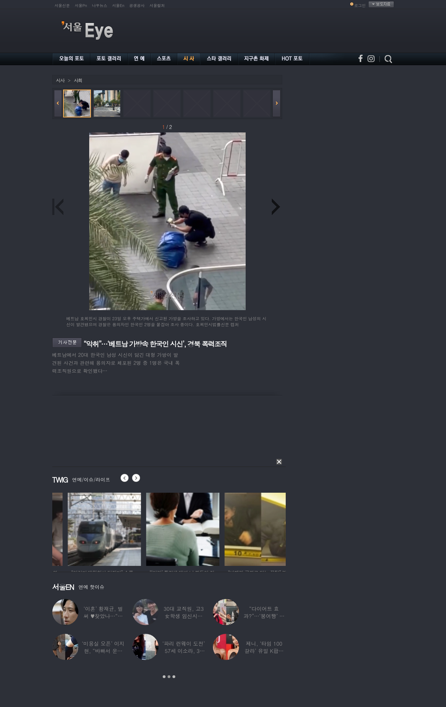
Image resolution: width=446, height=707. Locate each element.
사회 (78, 80)
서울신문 (62, 5)
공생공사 (137, 5)
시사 (60, 80)
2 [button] (169, 676)
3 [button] (173, 676)
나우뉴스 (99, 5)
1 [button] (164, 676)
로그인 (360, 5)
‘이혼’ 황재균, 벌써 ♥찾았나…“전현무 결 (103, 616)
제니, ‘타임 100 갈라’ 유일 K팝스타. (264, 651)
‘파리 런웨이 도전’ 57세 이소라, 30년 (183, 651)
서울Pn (81, 5)
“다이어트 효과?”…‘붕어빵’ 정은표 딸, (264, 616)
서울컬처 (157, 5)
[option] (71, 528)
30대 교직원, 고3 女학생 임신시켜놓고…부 (183, 616)
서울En (118, 5)
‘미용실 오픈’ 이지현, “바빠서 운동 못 (103, 651)
